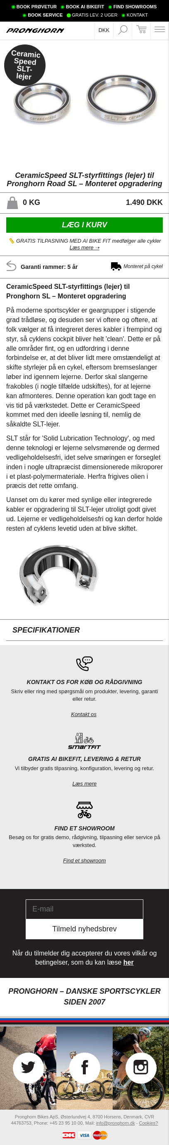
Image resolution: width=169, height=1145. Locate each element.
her (128, 962)
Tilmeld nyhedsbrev (84, 929)
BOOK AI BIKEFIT (85, 6)
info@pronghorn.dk (115, 1122)
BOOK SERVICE (45, 14)
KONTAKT (137, 14)
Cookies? (148, 1122)
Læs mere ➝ (84, 248)
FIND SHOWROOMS (135, 6)
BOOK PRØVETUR (37, 6)
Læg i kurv (84, 224)
